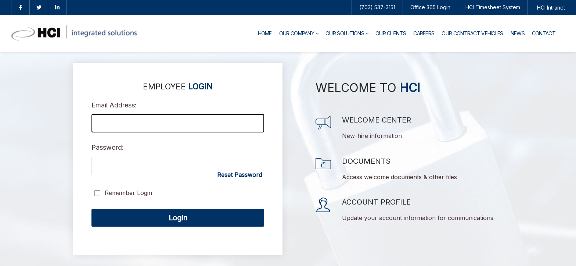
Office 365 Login (430, 7)
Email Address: (114, 105)
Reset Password (239, 174)
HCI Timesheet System (492, 7)
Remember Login (128, 192)
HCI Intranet (551, 7)
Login (178, 217)
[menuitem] (265, 33)
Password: (107, 147)
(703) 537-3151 (377, 7)
